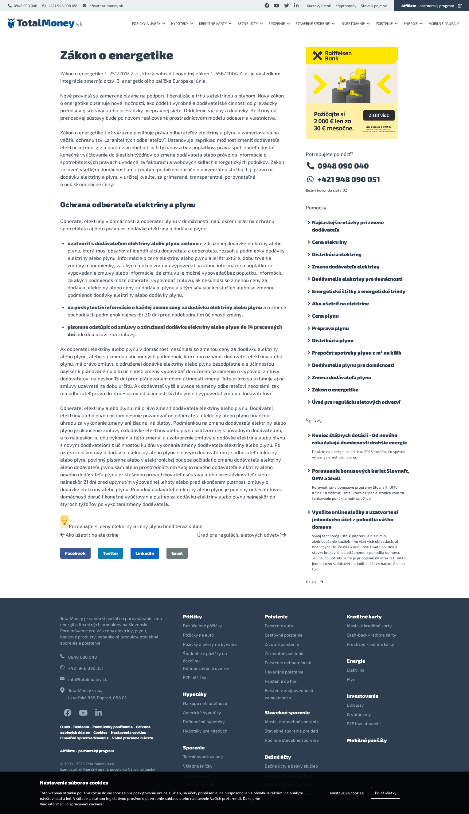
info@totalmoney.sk (102, 5)
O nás (65, 727)
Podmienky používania (112, 727)
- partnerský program (431, 5)
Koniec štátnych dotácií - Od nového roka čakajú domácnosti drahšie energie (359, 438)
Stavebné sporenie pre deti (291, 730)
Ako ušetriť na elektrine (89, 535)
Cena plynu (325, 316)
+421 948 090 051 (59, 5)
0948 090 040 (22, 5)
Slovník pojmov (374, 5)
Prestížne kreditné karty (370, 644)
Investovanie (355, 23)
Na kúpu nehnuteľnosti (205, 703)
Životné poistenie (282, 644)
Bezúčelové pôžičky (202, 625)
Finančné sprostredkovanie (84, 738)
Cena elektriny (329, 242)
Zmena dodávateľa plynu (341, 377)
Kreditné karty (215, 23)
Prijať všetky (385, 793)
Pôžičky (192, 616)
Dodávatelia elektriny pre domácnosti (357, 279)
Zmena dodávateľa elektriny (346, 266)
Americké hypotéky (202, 712)
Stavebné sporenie (315, 23)
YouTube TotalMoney (83, 713)
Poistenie (387, 23)
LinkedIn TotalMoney (98, 713)
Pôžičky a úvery (149, 23)
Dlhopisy (355, 705)
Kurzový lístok (319, 5)
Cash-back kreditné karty (371, 634)
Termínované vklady (203, 756)
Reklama (81, 727)
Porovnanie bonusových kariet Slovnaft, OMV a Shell (360, 474)
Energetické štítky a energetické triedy (358, 291)
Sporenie (279, 23)
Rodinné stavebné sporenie (292, 740)
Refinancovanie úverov (206, 668)
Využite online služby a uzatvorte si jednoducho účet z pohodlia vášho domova (355, 519)
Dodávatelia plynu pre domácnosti (353, 365)
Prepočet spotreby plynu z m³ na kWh (356, 352)
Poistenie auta (279, 625)
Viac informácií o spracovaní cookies (71, 804)
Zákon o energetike (335, 389)
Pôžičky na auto (198, 634)
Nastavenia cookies (128, 732)
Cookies (100, 732)
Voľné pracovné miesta (132, 738)
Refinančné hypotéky (204, 721)
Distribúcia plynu (333, 340)
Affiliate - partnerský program (87, 750)
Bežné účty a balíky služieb (291, 765)
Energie (413, 23)
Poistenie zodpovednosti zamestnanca (289, 694)
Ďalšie (314, 582)
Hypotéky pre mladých (205, 730)
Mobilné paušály (443, 23)
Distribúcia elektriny (337, 254)
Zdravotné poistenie (285, 653)
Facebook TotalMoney (68, 713)
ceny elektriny (116, 526)
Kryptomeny (345, 5)
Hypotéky (182, 23)
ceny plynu (149, 526)
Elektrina (356, 670)
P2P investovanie (364, 723)
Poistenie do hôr (281, 681)
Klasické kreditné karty (369, 625)
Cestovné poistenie (284, 634)
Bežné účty (250, 23)
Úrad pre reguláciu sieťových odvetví (241, 535)
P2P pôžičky (194, 677)
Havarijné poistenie (284, 671)
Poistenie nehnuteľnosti (288, 662)
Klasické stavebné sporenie (292, 721)
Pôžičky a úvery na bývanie (210, 644)
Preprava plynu (330, 328)
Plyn (351, 679)
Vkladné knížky (198, 765)
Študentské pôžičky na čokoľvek (205, 657)
